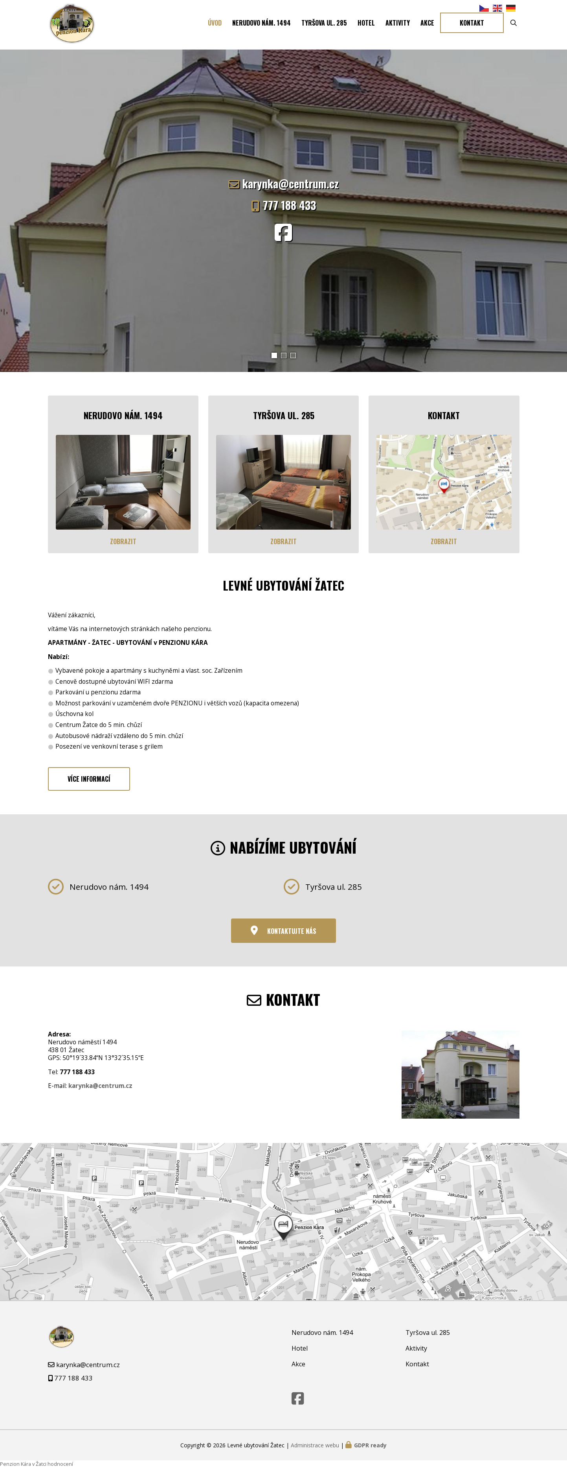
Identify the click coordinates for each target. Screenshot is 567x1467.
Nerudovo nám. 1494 (261, 24)
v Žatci (39, 1463)
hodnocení (60, 1463)
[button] (274, 355)
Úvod (215, 24)
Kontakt (472, 24)
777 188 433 (289, 205)
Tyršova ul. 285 (324, 24)
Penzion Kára (15, 1463)
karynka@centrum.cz (290, 183)
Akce (427, 24)
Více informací (89, 778)
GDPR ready (370, 1444)
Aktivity (397, 24)
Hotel (366, 24)
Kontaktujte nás (291, 930)
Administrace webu (315, 1444)
